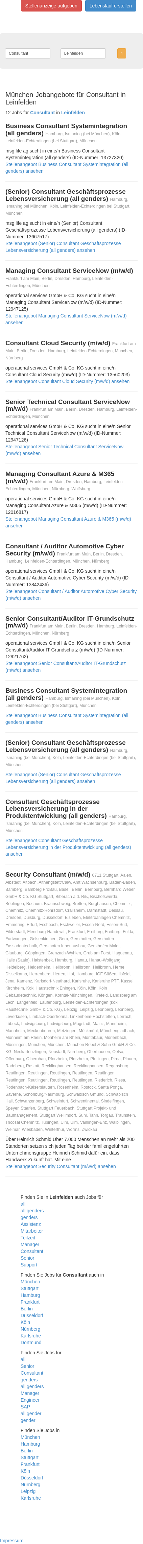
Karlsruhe (31, 1335)
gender (28, 1420)
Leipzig (28, 1491)
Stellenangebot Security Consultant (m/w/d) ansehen (60, 1166)
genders (29, 1217)
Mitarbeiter (32, 1231)
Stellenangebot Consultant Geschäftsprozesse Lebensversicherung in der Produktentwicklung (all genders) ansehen (68, 847)
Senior (27, 1258)
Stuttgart (30, 1288)
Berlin (27, 1308)
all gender (31, 1413)
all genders (32, 1210)
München (30, 1281)
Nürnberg (30, 1329)
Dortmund (31, 1342)
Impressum (11, 1540)
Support (29, 1264)
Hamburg (30, 1295)
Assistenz (31, 1224)
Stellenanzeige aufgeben (51, 5)
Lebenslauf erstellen (111, 5)
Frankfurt (30, 1302)
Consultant (32, 1251)
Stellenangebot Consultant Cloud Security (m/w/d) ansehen (67, 381)
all (23, 1204)
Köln (25, 1322)
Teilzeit (28, 1237)
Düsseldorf (32, 1315)
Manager (30, 1244)
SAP (25, 1406)
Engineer (30, 1400)
